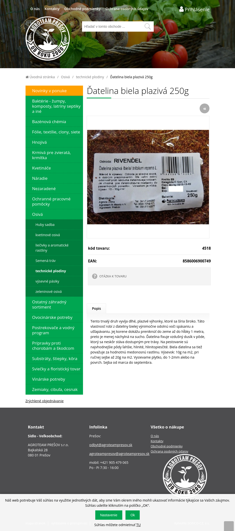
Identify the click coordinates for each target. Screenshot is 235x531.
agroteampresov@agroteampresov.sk (119, 453)
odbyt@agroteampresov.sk (110, 444)
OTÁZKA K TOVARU (112, 276)
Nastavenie (108, 515)
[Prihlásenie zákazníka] (194, 9)
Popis (96, 308)
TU (138, 524)
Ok (132, 515)
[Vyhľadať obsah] (147, 26)
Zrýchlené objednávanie (45, 401)
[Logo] (48, 39)
